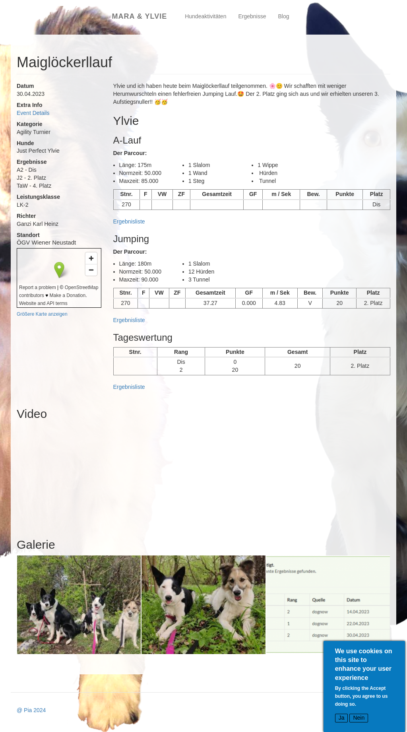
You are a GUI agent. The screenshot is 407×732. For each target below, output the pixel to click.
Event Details (33, 113)
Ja (342, 718)
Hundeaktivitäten (205, 16)
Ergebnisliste (129, 221)
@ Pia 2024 (31, 710)
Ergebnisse (252, 16)
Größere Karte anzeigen (42, 314)
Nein (358, 718)
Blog (283, 16)
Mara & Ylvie (139, 16)
